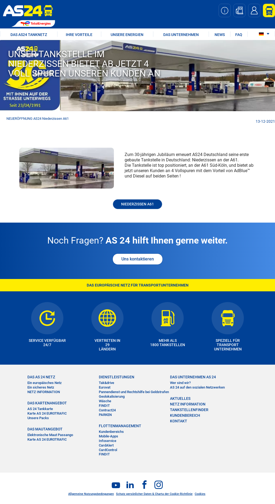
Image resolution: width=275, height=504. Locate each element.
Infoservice (107, 441)
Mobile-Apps (108, 436)
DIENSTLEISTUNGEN (116, 377)
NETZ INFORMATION (43, 392)
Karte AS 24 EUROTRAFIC (47, 413)
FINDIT (104, 406)
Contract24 (107, 410)
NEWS (220, 34)
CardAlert (106, 445)
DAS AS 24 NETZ (41, 377)
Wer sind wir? (180, 383)
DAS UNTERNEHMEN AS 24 (193, 377)
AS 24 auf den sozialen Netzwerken (197, 387)
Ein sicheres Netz (40, 387)
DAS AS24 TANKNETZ (28, 34)
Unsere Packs (38, 418)
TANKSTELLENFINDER (189, 410)
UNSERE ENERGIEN (127, 34)
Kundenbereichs (111, 432)
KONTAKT (178, 421)
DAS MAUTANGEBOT (45, 429)
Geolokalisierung (112, 396)
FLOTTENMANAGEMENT (120, 426)
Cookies (200, 494)
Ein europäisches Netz (44, 383)
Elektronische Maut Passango (50, 435)
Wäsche (105, 401)
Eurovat (104, 387)
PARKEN (105, 415)
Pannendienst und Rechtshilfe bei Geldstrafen (134, 392)
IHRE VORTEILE (79, 34)
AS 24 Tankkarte (40, 409)
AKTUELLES (180, 398)
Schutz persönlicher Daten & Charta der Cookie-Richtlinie (154, 494)
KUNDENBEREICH (185, 415)
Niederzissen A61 (137, 204)
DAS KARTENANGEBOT (47, 403)
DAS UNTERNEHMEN (181, 34)
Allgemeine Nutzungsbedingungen (91, 494)
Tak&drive (106, 383)
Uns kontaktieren (137, 259)
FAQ (238, 34)
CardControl (108, 450)
